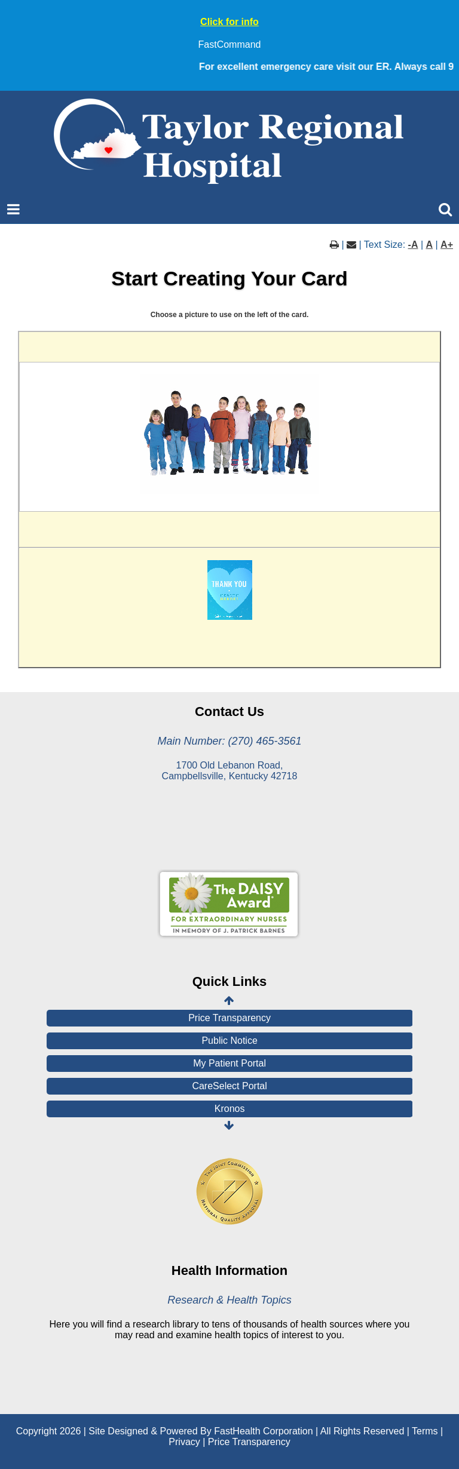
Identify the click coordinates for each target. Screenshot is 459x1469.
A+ (446, 244)
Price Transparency (229, 1018)
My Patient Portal (229, 1063)
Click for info (229, 22)
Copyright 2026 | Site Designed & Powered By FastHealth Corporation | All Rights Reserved (210, 1431)
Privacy (184, 1442)
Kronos (230, 1109)
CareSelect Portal (229, 1086)
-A (413, 244)
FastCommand (229, 44)
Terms (425, 1431)
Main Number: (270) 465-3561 (229, 741)
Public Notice (229, 1040)
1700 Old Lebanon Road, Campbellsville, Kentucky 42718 (230, 770)
